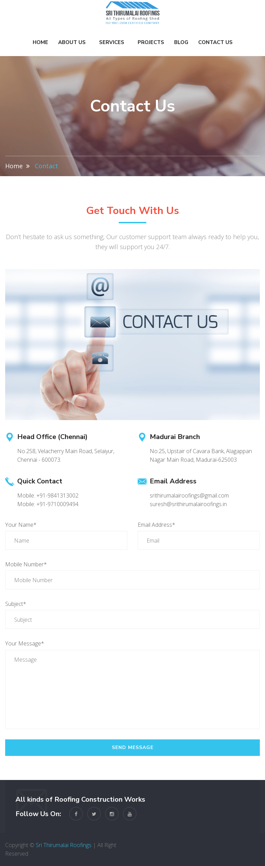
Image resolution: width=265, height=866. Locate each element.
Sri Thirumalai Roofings (64, 845)
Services (111, 42)
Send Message (132, 747)
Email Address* (156, 524)
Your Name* (20, 524)
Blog (181, 42)
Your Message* (24, 643)
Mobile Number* (26, 564)
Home (40, 42)
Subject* (15, 604)
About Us (72, 42)
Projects (151, 42)
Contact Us (215, 42)
